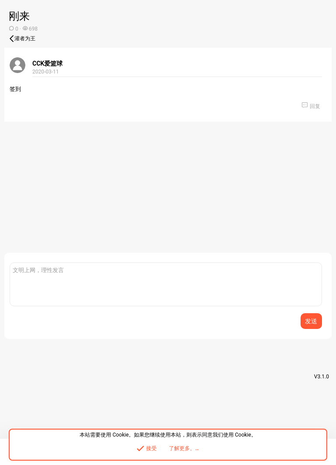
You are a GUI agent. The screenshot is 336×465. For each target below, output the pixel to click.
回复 (315, 106)
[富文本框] (166, 284)
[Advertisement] (168, 191)
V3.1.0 (321, 377)
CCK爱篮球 (47, 63)
